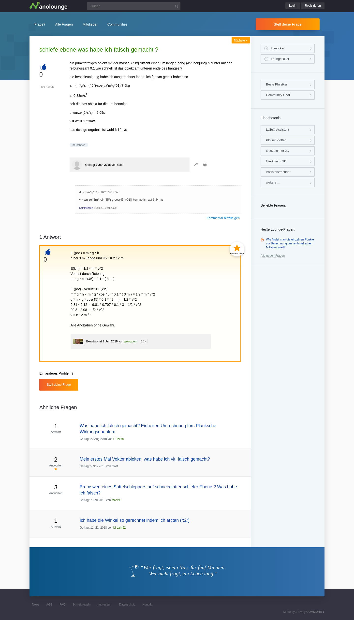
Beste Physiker (276, 84)
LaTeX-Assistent (277, 129)
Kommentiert (86, 208)
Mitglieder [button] (90, 24)
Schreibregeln (81, 604)
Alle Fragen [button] (64, 24)
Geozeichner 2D (277, 151)
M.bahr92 (119, 527)
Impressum (105, 604)
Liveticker (277, 48)
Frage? (39, 24)
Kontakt (148, 604)
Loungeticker (280, 59)
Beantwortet (94, 341)
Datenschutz (127, 604)
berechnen (79, 144)
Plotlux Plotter (276, 140)
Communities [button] (117, 24)
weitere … (273, 182)
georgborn (131, 341)
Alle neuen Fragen (273, 255)
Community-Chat (278, 95)
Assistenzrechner (278, 172)
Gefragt (90, 165)
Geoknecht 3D (276, 161)
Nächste (241, 40)
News (35, 604)
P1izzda (118, 439)
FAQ (62, 604)
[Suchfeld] (133, 6)
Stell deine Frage (287, 24)
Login (292, 5)
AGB (49, 604)
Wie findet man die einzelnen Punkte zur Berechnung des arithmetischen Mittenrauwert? (290, 243)
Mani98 (116, 500)
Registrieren (313, 5)
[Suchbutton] (176, 6)
